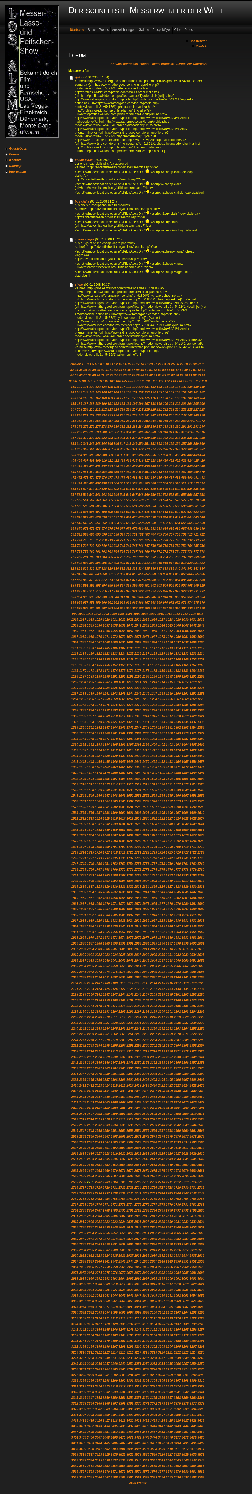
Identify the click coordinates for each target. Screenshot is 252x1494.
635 (134, 517)
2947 (153, 1261)
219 (147, 409)
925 (159, 591)
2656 (137, 1165)
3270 (153, 1369)
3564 (193, 1466)
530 (165, 489)
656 (128, 523)
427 (73, 466)
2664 (200, 1165)
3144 (98, 1329)
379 (183, 449)
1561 (82, 801)
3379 (74, 1409)
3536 (106, 1460)
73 (111, 375)
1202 (200, 676)
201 (171, 404)
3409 (177, 1415)
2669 (106, 1171)
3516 (82, 1454)
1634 (122, 824)
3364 (90, 1403)
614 (141, 512)
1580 (98, 807)
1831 (200, 887)
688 (190, 529)
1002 (97, 614)
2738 (114, 1193)
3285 (137, 1375)
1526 (74, 790)
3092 (90, 1312)
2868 (200, 1233)
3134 (153, 1324)
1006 (129, 614)
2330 (114, 1057)
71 (102, 375)
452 (91, 472)
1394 (106, 744)
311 (171, 432)
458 (128, 472)
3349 (106, 1398)
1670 (137, 835)
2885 (200, 1239)
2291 (74, 1045)
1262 (137, 699)
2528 (200, 1119)
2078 (137, 972)
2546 (74, 1131)
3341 (177, 1392)
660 (153, 523)
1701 (114, 847)
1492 (74, 779)
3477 (177, 1437)
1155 (98, 665)
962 (116, 602)
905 (171, 585)
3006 (82, 1284)
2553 (130, 1131)
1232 (169, 688)
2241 (82, 1029)
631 (110, 517)
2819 (82, 1222)
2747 (185, 1193)
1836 (106, 892)
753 (183, 546)
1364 (137, 733)
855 (134, 574)
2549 (98, 1131)
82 (151, 375)
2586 (122, 1142)
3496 (193, 1443)
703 (147, 534)
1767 (98, 869)
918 (116, 591)
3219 (153, 1352)
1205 (90, 682)
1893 (153, 909)
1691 (169, 841)
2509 (185, 1114)
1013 (184, 614)
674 (104, 529)
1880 (185, 904)
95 (70, 381)
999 (74, 614)
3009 (106, 1284)
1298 (153, 710)
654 (116, 523)
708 (177, 534)
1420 (177, 750)
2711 (169, 1182)
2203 (185, 1011)
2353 (161, 1062)
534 (190, 489)
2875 (122, 1239)
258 (116, 421)
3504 (122, 1449)
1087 (98, 642)
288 (165, 426)
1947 (177, 926)
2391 (193, 1074)
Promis (104, 30)
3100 (153, 1312)
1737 (130, 858)
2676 (161, 1171)
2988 (74, 1278)
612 (128, 512)
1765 (82, 869)
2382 (122, 1074)
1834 (90, 892)
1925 (137, 920)
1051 (82, 631)
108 (142, 381)
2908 (114, 1250)
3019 (185, 1284)
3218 (145, 1352)
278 (104, 426)
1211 (137, 682)
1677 (193, 835)
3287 (153, 1375)
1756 (145, 864)
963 (122, 602)
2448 (106, 1097)
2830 (169, 1222)
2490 (169, 1108)
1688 (145, 841)
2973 (90, 1273)
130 (141, 387)
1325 (98, 722)
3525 (153, 1454)
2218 (169, 1017)
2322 (185, 1051)
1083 (200, 637)
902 (153, 585)
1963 (169, 932)
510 (177, 483)
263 (147, 421)
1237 (74, 693)
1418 (161, 750)
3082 (145, 1307)
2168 (177, 1000)
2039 (98, 960)
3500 (90, 1449)
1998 (177, 943)
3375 (177, 1403)
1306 (82, 716)
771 (159, 551)
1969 (82, 938)
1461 (98, 767)
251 (73, 421)
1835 (98, 892)
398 (165, 455)
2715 (200, 1182)
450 (79, 472)
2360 (82, 1068)
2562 (200, 1131)
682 (153, 529)
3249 (122, 1364)
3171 (177, 1335)
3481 (74, 1443)
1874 (137, 904)
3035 (177, 1290)
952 (190, 597)
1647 (90, 830)
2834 (200, 1222)
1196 (153, 676)
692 (79, 534)
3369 (130, 1403)
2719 (98, 1187)
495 (85, 483)
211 (98, 409)
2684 (90, 1176)
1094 (153, 642)
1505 (177, 779)
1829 (185, 887)
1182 (177, 671)
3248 (114, 1364)
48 (137, 370)
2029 (153, 955)
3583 (74, 1477)
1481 (122, 773)
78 (133, 375)
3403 (130, 1415)
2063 (153, 966)
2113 (145, 983)
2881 (169, 1239)
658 (141, 523)
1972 (106, 938)
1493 (82, 779)
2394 (82, 1080)
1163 (161, 665)
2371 (169, 1068)
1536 (153, 790)
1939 (114, 926)
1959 (137, 932)
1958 (130, 932)
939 (110, 597)
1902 (90, 915)
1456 (193, 762)
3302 (137, 1380)
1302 (185, 710)
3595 (169, 1477)
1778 (185, 869)
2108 (106, 983)
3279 (90, 1375)
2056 (98, 966)
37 (89, 370)
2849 (185, 1227)
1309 (106, 716)
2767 (74, 1205)
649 (85, 523)
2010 (137, 949)
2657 (145, 1165)
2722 (122, 1187)
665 (183, 523)
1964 (177, 932)
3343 (193, 1392)
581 (73, 506)
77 (129, 375)
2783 (200, 1205)
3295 (82, 1380)
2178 (122, 1006)
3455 (137, 1432)
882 (165, 580)
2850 (193, 1227)
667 (196, 523)
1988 (98, 943)
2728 (169, 1187)
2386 (153, 1074)
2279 (114, 1040)
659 (147, 523)
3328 (74, 1392)
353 (159, 444)
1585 (137, 807)
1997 (169, 943)
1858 (145, 898)
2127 (122, 989)
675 (110, 529)
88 (177, 375)
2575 (169, 1136)
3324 (177, 1386)
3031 (145, 1290)
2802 (82, 1216)
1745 (193, 858)
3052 (177, 1296)
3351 (122, 1398)
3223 (185, 1352)
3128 (106, 1324)
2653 (114, 1165)
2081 (161, 972)
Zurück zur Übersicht (191, 64)
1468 (153, 767)
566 (116, 500)
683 (159, 529)
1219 (200, 682)
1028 (169, 620)
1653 (137, 830)
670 (79, 529)
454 (104, 472)
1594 (74, 813)
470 (202, 472)
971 (171, 602)
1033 (74, 625)
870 (91, 580)
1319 (185, 716)
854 (128, 574)
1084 (74, 642)
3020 (193, 1284)
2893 (130, 1244)
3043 (106, 1296)
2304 (177, 1045)
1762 (193, 864)
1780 (200, 869)
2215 (145, 1017)
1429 (114, 756)
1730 (74, 858)
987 (134, 608)
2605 (137, 1148)
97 (79, 381)
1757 (153, 864)
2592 (169, 1142)
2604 (130, 1148)
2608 (161, 1148)
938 (104, 597)
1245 (137, 693)
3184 (145, 1341)
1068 (82, 637)
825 (85, 569)
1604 (153, 813)
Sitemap (15, 166)
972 (177, 602)
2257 (74, 1034)
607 (98, 512)
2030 (161, 955)
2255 (193, 1029)
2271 (185, 1034)
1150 (193, 659)
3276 (200, 1369)
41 (107, 370)
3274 (185, 1369)
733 (196, 540)
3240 (185, 1358)
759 (85, 551)
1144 (145, 659)
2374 (193, 1068)
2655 (130, 1165)
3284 (130, 1375)
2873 (106, 1239)
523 (122, 489)
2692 (153, 1176)
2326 (82, 1057)
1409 (90, 750)
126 (116, 387)
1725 (169, 852)
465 (171, 472)
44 (120, 370)
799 (196, 557)
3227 (82, 1358)
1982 (185, 938)
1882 (200, 904)
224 (177, 409)
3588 (114, 1477)
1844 (169, 892)
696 (104, 534)
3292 (193, 1375)
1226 (122, 688)
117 (198, 381)
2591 (161, 1142)
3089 (200, 1307)
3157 (200, 1329)
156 (165, 392)
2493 (193, 1108)
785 (110, 557)
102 (105, 381)
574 (165, 500)
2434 (130, 1091)
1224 (106, 688)
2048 (169, 960)
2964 (153, 1267)
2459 (193, 1097)
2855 (98, 1233)
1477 (90, 773)
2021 (90, 955)
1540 (185, 790)
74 (116, 375)
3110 (98, 1318)
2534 (114, 1125)
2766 (200, 1199)
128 (128, 387)
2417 (130, 1085)
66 (80, 375)
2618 (106, 1153)
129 (134, 387)
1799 (82, 881)
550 (153, 495)
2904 (82, 1250)
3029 (130, 1290)
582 (79, 506)
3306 (169, 1380)
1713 (74, 852)
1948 (185, 926)
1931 (185, 920)
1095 (161, 642)
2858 (122, 1233)
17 (137, 364)
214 (116, 409)
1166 (185, 665)
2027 (137, 955)
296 (79, 432)
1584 (130, 807)
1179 (153, 671)
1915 (193, 915)
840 (177, 569)
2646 (193, 1159)
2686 (106, 1176)
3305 (161, 1380)
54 (164, 370)
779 (73, 557)
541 (98, 495)
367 (110, 449)
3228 (90, 1358)
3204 (169, 1347)
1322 (74, 722)
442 (165, 466)
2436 (145, 1091)
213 (110, 409)
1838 (122, 892)
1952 (82, 932)
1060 (153, 631)
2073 (98, 972)
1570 (153, 801)
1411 (106, 750)
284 (141, 426)
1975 (130, 938)
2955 (82, 1267)
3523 (137, 1454)
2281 (130, 1040)
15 (129, 364)
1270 (200, 699)
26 (177, 364)
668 (202, 523)
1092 (137, 642)
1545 (90, 796)
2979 (137, 1273)
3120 (177, 1318)
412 (116, 460)
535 (196, 489)
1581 (106, 807)
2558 (169, 1131)
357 (183, 444)
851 (110, 574)
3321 (153, 1386)
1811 (177, 881)
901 (147, 585)
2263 (122, 1034)
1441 (74, 762)
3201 (145, 1347)
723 (134, 540)
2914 (161, 1250)
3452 (114, 1432)
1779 (193, 869)
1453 (169, 762)
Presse (189, 30)
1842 (153, 892)
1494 (90, 779)
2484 (122, 1108)
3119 (169, 1318)
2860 (137, 1233)
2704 (114, 1182)
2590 (153, 1142)
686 (177, 529)
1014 (192, 614)
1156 (106, 665)
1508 (200, 779)
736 (79, 546)
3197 (114, 1347)
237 (122, 415)
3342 (185, 1392)
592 (141, 506)
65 (76, 375)
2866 (185, 1233)
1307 (90, 716)
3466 (90, 1437)
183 (196, 398)
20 (151, 364)
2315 (130, 1051)
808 (116, 563)
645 (196, 517)
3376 (185, 1403)
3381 (90, 1409)
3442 (169, 1426)
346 (116, 444)
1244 (130, 693)
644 (190, 517)
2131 (153, 989)
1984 (200, 938)
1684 (114, 841)
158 (177, 392)
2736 (98, 1193)
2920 (74, 1256)
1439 (193, 756)
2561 (193, 1131)
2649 (82, 1165)
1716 (98, 852)
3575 (145, 1471)
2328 (98, 1057)
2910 (130, 1250)
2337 (169, 1057)
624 (202, 512)
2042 (122, 960)
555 (183, 495)
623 (196, 512)
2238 (193, 1023)
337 (196, 438)
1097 (177, 642)
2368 (145, 1068)
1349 (153, 727)
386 (91, 455)
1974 (122, 938)
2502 (130, 1114)
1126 (137, 653)
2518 (122, 1119)
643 (183, 517)
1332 (153, 722)
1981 (177, 938)
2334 (145, 1057)
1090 (122, 642)
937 (98, 597)
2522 (153, 1119)
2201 (169, 1011)
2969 (193, 1267)
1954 (98, 932)
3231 (114, 1358)
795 (171, 557)
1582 (114, 807)
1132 (185, 653)
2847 (169, 1227)
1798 (74, 881)
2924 (106, 1256)
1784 (98, 875)
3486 (114, 1443)
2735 (90, 1193)
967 (147, 602)
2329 (106, 1057)
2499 (106, 1114)
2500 (114, 1114)
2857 (114, 1233)
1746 (200, 858)
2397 (106, 1080)
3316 (114, 1386)
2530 (82, 1125)
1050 (74, 631)
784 (104, 557)
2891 (114, 1244)
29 (190, 364)
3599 (200, 1477)
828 (104, 569)
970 (165, 602)
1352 (177, 727)
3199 (130, 1347)
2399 (122, 1080)
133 (159, 387)
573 (159, 500)
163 (73, 398)
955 (73, 602)
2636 (114, 1159)
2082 (169, 972)
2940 (98, 1261)
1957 (122, 932)
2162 (130, 1000)
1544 (82, 796)
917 (110, 591)
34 (76, 370)
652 (104, 523)
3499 (82, 1449)
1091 (130, 642)
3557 (137, 1466)
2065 (169, 966)
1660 (193, 830)
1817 (90, 887)
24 (168, 364)
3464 (74, 1437)
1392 (90, 744)
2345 (98, 1062)
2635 (106, 1159)
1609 (193, 813)
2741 (137, 1193)
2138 (74, 994)
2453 (145, 1097)
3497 (200, 1443)
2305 (185, 1045)
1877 (161, 904)
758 (79, 551)
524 (128, 489)
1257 (98, 699)
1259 (114, 699)
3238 (169, 1358)
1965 (185, 932)
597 (171, 506)
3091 (82, 1312)
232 (91, 415)
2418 (137, 1085)
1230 (153, 688)
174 (141, 398)
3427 (185, 1420)
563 (98, 500)
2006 (106, 949)
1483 (137, 773)
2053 (74, 966)
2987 (200, 1273)
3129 (114, 1324)
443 (171, 466)
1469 (161, 767)
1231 (161, 688)
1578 (82, 807)
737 (85, 546)
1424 (74, 756)
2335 (153, 1057)
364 (91, 449)
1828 (177, 887)
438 (141, 466)
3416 (98, 1420)
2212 (122, 1017)
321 (98, 438)
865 (196, 574)
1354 (193, 727)
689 (196, 529)
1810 (169, 881)
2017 (193, 949)
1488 (177, 773)
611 (122, 512)
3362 (74, 1403)
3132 (137, 1324)
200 (165, 404)
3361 (200, 1398)
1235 (193, 688)
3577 (161, 1471)
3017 (169, 1284)
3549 (74, 1466)
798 (190, 557)
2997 (145, 1278)
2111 (130, 983)
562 (91, 500)
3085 (169, 1307)
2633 (90, 1159)
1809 (161, 881)
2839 (106, 1227)
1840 (137, 892)
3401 (114, 1415)
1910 (153, 915)
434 (116, 466)
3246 (98, 1364)
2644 (177, 1159)
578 (190, 500)
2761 (161, 1199)
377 (171, 449)
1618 (130, 818)
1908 (137, 915)
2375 (200, 1068)
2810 (145, 1216)
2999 (161, 1278)
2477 (200, 1102)
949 (171, 597)
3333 (114, 1392)
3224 (193, 1352)
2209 (98, 1017)
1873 (130, 904)
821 (196, 563)
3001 (177, 1278)
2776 (145, 1205)
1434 (153, 756)
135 (171, 387)
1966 (193, 932)
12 (116, 364)
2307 (200, 1045)
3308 (185, 1380)
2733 (74, 1193)
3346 (82, 1398)
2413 (98, 1085)
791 (147, 557)
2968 (185, 1267)
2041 (114, 960)
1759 (169, 864)
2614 (74, 1153)
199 (159, 404)
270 (190, 421)
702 (141, 534)
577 (183, 500)
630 (104, 517)
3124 (74, 1324)
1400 (153, 744)
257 (110, 421)
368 (116, 449)
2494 (200, 1108)
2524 (169, 1119)
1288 (74, 710)
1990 (114, 943)
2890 (106, 1244)
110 (155, 381)
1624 (177, 818)
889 (73, 585)
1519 (153, 784)
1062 (169, 631)
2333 (137, 1057)
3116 (145, 1318)
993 (171, 608)
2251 (161, 1029)
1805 (130, 881)
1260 (122, 699)
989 (147, 608)
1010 (160, 614)
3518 (98, 1454)
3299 (114, 1380)
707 (171, 534)
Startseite (77, 30)
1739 (145, 858)
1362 (122, 733)
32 (203, 364)
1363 (130, 733)
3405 (145, 1415)
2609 (169, 1148)
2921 (82, 1256)
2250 (153, 1029)
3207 (193, 1347)
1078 (161, 637)
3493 (169, 1443)
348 (128, 444)
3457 (153, 1432)
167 (98, 398)
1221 (82, 688)
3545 (177, 1460)
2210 (106, 1017)
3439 (145, 1426)
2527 (193, 1119)
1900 (74, 915)
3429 (200, 1420)
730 (177, 540)
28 (186, 364)
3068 (169, 1301)
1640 (169, 824)
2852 (74, 1233)
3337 (145, 1392)
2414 (106, 1085)
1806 (137, 881)
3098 (137, 1312)
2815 (185, 1216)
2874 (114, 1239)
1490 (193, 773)
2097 (153, 977)
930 (190, 591)
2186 (185, 1006)
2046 (153, 960)
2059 (122, 966)
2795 (161, 1210)
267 (171, 421)
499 (110, 483)
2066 (177, 966)
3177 (90, 1341)
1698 (90, 847)
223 (171, 409)
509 (171, 483)
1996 (161, 943)
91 (190, 375)
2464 (98, 1102)
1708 (169, 847)
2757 (130, 1199)
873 (110, 580)
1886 (98, 909)
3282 (114, 1375)
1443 (90, 762)
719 (110, 540)
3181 (122, 1341)
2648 (74, 1165)
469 (196, 472)
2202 (177, 1011)
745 (134, 546)
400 (177, 455)
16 (133, 364)
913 (85, 591)
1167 (193, 665)
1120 (90, 653)
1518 (145, 784)
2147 (145, 994)
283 (134, 426)
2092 (114, 977)
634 (128, 517)
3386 (130, 1409)
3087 (185, 1307)
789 (134, 557)
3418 (114, 1420)
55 (168, 370)
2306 (193, 1045)
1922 (114, 920)
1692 (177, 841)
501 (122, 483)
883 (171, 580)
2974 (98, 1273)
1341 (90, 727)
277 (98, 426)
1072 (114, 637)
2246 (122, 1029)
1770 (122, 869)
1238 (82, 693)
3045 (122, 1296)
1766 (90, 869)
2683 (82, 1176)
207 (73, 409)
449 (73, 472)
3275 (193, 1369)
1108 (130, 648)
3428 (193, 1420)
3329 (82, 1392)
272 (202, 421)
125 (110, 387)
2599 (90, 1148)
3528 (177, 1454)
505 (147, 483)
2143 (114, 994)
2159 (106, 1000)
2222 (200, 1017)
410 (104, 460)
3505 (130, 1449)
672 (91, 529)
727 (159, 540)
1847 (193, 892)
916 (104, 591)
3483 (90, 1443)
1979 (161, 938)
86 (168, 375)
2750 (74, 1199)
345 (110, 444)
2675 (153, 1171)
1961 (153, 932)
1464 (122, 767)
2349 (130, 1062)
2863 (161, 1233)
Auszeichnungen (123, 30)
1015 (200, 614)
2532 (98, 1125)
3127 (98, 1324)
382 (202, 449)
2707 (137, 1182)
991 (159, 608)
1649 (106, 830)
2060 (130, 966)
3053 (185, 1296)
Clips (177, 30)
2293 (90, 1045)
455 (110, 472)
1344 (114, 727)
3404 (137, 1415)
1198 (169, 676)
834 (141, 569)
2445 (82, 1097)
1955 (106, 932)
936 (91, 597)
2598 (82, 1148)
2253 (177, 1029)
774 (177, 551)
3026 (106, 1290)
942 (128, 597)
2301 (153, 1045)
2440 (177, 1091)
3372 (153, 1403)
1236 (200, 688)
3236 (153, 1358)
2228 (114, 1023)
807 (110, 563)
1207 (106, 682)
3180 (114, 1341)
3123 (200, 1318)
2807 (122, 1216)
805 (98, 563)
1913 (177, 915)
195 (134, 404)
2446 (90, 1097)
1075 (137, 637)
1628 (74, 824)
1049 (200, 625)
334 (177, 438)
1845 (177, 892)
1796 (193, 875)
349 (134, 444)
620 (177, 512)
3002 (185, 1278)
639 (159, 517)
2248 (137, 1029)
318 (79, 438)
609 (110, 512)
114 (179, 381)
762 (104, 551)
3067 (161, 1301)
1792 (161, 875)
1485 (153, 773)
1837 (114, 892)
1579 (90, 807)
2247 (130, 1029)
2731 (193, 1187)
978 (79, 608)
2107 (98, 983)
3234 (137, 1358)
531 (171, 489)
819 (183, 563)
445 (183, 466)
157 (171, 392)
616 (153, 512)
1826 (161, 887)
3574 (137, 1471)
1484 (145, 773)
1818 (98, 887)
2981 (153, 1273)
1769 (114, 869)
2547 (82, 1131)
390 (116, 455)
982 (104, 608)
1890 (130, 909)
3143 (90, 1329)
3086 (177, 1307)
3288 (161, 1375)
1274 (98, 705)
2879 (153, 1239)
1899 (200, 909)
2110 (122, 983)
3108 (82, 1318)
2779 (169, 1205)
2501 (122, 1114)
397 (159, 455)
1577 (74, 807)
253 (85, 421)
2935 (193, 1256)
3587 (106, 1477)
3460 (177, 1432)
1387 (185, 739)
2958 (106, 1267)
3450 (98, 1432)
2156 (82, 1000)
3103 (177, 1312)
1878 (169, 904)
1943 (145, 926)
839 (171, 569)
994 (177, 608)
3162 (106, 1335)
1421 (185, 750)
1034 (82, 625)
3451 (106, 1432)
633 (122, 517)
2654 (122, 1165)
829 (110, 569)
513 (196, 483)
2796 (169, 1210)
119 (73, 387)
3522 (130, 1454)
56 (173, 370)
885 (183, 580)
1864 (193, 898)
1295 (130, 710)
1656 (161, 830)
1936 (90, 926)
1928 (161, 920)
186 (79, 404)
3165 (130, 1335)
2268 (161, 1034)
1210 (130, 682)
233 (98, 415)
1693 (185, 841)
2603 (122, 1148)
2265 (137, 1034)
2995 (130, 1278)
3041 (90, 1296)
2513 (82, 1119)
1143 (137, 659)
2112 (137, 983)
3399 (98, 1415)
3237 (161, 1358)
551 (159, 495)
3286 (145, 1375)
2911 (137, 1250)
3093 (98, 1312)
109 (148, 381)
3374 (169, 1403)
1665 (98, 835)
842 (190, 569)
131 (147, 387)
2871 (90, 1239)
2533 (106, 1125)
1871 (114, 904)
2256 (200, 1029)
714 (79, 540)
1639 (161, 824)
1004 (113, 614)
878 (141, 580)
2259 (90, 1034)
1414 (130, 750)
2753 (98, 1199)
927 (171, 591)
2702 (98, 1182)
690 (202, 529)
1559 (200, 796)
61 (194, 370)
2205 (200, 1011)
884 (177, 580)
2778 (161, 1205)
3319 (137, 1386)
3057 (82, 1301)
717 (98, 540)
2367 (137, 1068)
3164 (122, 1335)
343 (98, 444)
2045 (145, 960)
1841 (145, 892)
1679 (74, 841)
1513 (106, 784)
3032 (153, 1290)
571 (147, 500)
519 (98, 489)
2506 (161, 1114)
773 (171, 551)
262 (141, 421)
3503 (114, 1449)
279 (110, 426)
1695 (200, 841)
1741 (161, 858)
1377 (106, 739)
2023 (106, 955)
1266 (169, 699)
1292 (106, 710)
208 (79, 409)
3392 (177, 1409)
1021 (114, 620)
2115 (161, 983)
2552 (122, 1131)
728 (165, 540)
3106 (200, 1312)
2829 (161, 1222)
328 (141, 438)
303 (122, 432)
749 (159, 546)
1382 (145, 739)
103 (111, 381)
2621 (130, 1153)
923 (147, 591)
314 (190, 432)
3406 (153, 1415)
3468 (106, 1437)
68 (89, 375)
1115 (185, 648)
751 (171, 546)
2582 (90, 1142)
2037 (82, 960)
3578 (169, 1471)
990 (153, 608)
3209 (74, 1352)
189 (98, 404)
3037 (193, 1290)
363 (85, 449)
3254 (161, 1364)
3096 (122, 1312)
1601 (130, 813)
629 (98, 517)
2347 (114, 1062)
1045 (169, 625)
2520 (137, 1119)
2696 (185, 1176)
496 (91, 483)
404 (202, 455)
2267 (153, 1034)
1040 (130, 625)
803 (85, 563)
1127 (145, 653)
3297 (98, 1380)
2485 (130, 1108)
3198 (122, 1347)
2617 (98, 1153)
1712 (200, 847)
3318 (130, 1386)
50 (146, 370)
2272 (193, 1034)
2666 (82, 1171)
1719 (122, 852)
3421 (137, 1420)
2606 (145, 1148)
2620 (122, 1153)
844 (202, 569)
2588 (137, 1142)
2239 (200, 1023)
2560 (185, 1131)
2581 (82, 1142)
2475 (185, 1102)
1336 (185, 722)
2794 (153, 1210)
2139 (82, 994)
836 (153, 569)
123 (98, 387)
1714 (82, 852)
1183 (185, 671)
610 (116, 512)
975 (196, 602)
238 (128, 415)
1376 (98, 739)
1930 (177, 920)
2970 (200, 1267)
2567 (106, 1136)
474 (91, 478)
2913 (153, 1250)
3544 (169, 1460)
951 (183, 597)
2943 (122, 1261)
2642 (161, 1159)
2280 (122, 1040)
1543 (74, 796)
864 (190, 574)
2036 (74, 960)
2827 (145, 1222)
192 (116, 404)
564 (104, 500)
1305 (74, 716)
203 (183, 404)
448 (202, 466)
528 (153, 489)
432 (104, 466)
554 (177, 495)
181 (183, 398)
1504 (169, 779)
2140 (90, 994)
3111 (106, 1318)
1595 (82, 813)
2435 (137, 1091)
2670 (114, 1171)
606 (91, 512)
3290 (177, 1375)
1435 (161, 756)
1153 (82, 665)
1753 (122, 864)
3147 (122, 1329)
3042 (98, 1296)
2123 (90, 989)
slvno (79, 284)
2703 (106, 1182)
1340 (82, 727)
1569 (145, 801)
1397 (130, 744)
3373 (161, 1403)
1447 (122, 762)
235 (110, 415)
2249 (145, 1029)
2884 (193, 1239)
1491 (200, 773)
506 (153, 483)
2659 (161, 1165)
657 (134, 523)
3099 (145, 1312)
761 (98, 551)
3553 (106, 1466)
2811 (153, 1216)
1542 (200, 790)
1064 (185, 631)
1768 (106, 869)
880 (153, 580)
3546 (185, 1460)
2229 (122, 1023)
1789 (137, 875)
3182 (130, 1341)
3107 (74, 1318)
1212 (145, 682)
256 (104, 421)
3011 (122, 1284)
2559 (177, 1131)
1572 (169, 801)
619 (171, 512)
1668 (122, 835)
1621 (153, 818)
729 (171, 540)
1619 (137, 818)
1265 (161, 699)
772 (165, 551)
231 (85, 415)
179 (171, 398)
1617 (122, 818)
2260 (98, 1034)
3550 (82, 1466)
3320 (145, 1386)
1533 (130, 790)
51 (151, 370)
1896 (177, 909)
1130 (169, 653)
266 (165, 421)
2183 (161, 1006)
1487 (169, 773)
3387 (137, 1409)
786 (116, 557)
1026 (153, 620)
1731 (82, 858)
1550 (130, 796)
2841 (122, 1227)
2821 (98, 1222)
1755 (137, 864)
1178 (145, 671)
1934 (74, 926)
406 (79, 460)
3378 (200, 1403)
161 (196, 392)
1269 (193, 699)
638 (153, 517)
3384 (114, 1409)
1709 (177, 847)
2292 (82, 1045)
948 (165, 597)
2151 (177, 994)
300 (104, 432)
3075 (90, 1307)
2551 (114, 1131)
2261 (106, 1034)
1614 (98, 818)
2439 (169, 1091)
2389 (177, 1074)
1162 (153, 665)
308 (153, 432)
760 (91, 551)
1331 (145, 722)
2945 (137, 1261)
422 (177, 460)
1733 (98, 858)
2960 (122, 1267)
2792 (137, 1210)
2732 (200, 1187)
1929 (169, 920)
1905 (114, 915)
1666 (106, 835)
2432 (114, 1091)
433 (110, 466)
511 (183, 483)
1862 (177, 898)
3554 (114, 1466)
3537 (114, 1460)
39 (98, 370)
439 (147, 466)
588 (116, 506)
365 (98, 449)
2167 (169, 1000)
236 (116, 415)
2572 (145, 1136)
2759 (145, 1199)
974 (190, 602)
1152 (74, 665)
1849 (74, 898)
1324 (90, 722)
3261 (82, 1369)
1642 (185, 824)
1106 (114, 648)
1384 (161, 739)
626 (79, 517)
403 (196, 455)
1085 (82, 642)
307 (147, 432)
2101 (185, 977)
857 (147, 574)
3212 (98, 1352)
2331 (122, 1057)
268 (177, 421)
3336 (137, 1392)
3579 (177, 1471)
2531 (90, 1125)
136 (177, 387)
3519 (106, 1454)
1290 (90, 710)
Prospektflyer (162, 30)
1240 (98, 693)
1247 (153, 693)
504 (141, 483)
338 (202, 438)
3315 (106, 1386)
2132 (161, 989)
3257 (185, 1364)
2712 (177, 1182)
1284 (177, 705)
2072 (90, 972)
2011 (145, 949)
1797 (200, 875)
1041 (137, 625)
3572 (122, 1471)
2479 (82, 1108)
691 (73, 534)
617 (159, 512)
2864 (169, 1233)
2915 (169, 1250)
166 (91, 398)
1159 (130, 665)
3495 (185, 1443)
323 (110, 438)
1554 (161, 796)
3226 (74, 1358)
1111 (153, 648)
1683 (106, 841)
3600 (132, 1483)
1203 (74, 682)
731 (183, 540)
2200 (161, 1011)
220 (153, 409)
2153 (193, 994)
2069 (200, 966)
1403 (177, 744)
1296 (137, 710)
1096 (169, 642)
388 (104, 455)
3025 (98, 1290)
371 (134, 449)
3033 (161, 1290)
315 (196, 432)
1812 (185, 881)
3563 (185, 1466)
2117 (177, 983)
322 (104, 438)
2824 (122, 1222)
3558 (145, 1466)
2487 (145, 1108)
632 (116, 517)
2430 (98, 1091)
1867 (82, 904)
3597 (185, 1477)
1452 (161, 762)
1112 (161, 648)
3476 (169, 1437)
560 (79, 500)
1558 (193, 796)
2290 (200, 1040)
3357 (169, 1398)
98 (84, 381)
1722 (145, 852)
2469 (137, 1102)
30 (194, 364)
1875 (145, 904)
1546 (98, 796)
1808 (153, 881)
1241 (106, 693)
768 (141, 551)
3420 (130, 1420)
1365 (145, 733)
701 (134, 534)
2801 (74, 1216)
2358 (200, 1062)
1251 (185, 693)
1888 (114, 909)
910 (202, 585)
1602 (137, 813)
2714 (193, 1182)
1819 (106, 887)
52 (155, 370)
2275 (82, 1040)
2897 (161, 1244)
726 (153, 540)
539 (85, 495)
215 (122, 409)
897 (122, 585)
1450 (145, 762)
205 (196, 404)
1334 (169, 722)
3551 (90, 1466)
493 (73, 483)
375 (159, 449)
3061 (114, 1301)
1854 (114, 898)
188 (91, 404)
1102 (82, 648)
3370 (137, 1403)
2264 (130, 1034)
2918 (193, 1250)
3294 (74, 1380)
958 (91, 602)
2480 (90, 1108)
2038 (90, 960)
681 (147, 529)
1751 (106, 864)
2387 (161, 1074)
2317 (145, 1051)
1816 (82, 887)
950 (177, 597)
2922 (90, 1256)
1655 (153, 830)
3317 (122, 1386)
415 (134, 460)
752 (177, 546)
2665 (74, 1171)
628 (91, 517)
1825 (153, 887)
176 (153, 398)
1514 (114, 784)
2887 (82, 1244)
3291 (185, 1375)
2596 (200, 1142)
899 (134, 585)
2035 (200, 955)
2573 (153, 1136)
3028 (122, 1290)
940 (116, 597)
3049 (153, 1296)
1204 (82, 682)
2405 (169, 1080)
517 (85, 489)
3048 (145, 1296)
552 (165, 495)
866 (202, 574)
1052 (90, 631)
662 (165, 523)
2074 (106, 972)
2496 (82, 1114)
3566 (74, 1471)
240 (141, 415)
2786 (90, 1210)
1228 (137, 688)
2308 (74, 1051)
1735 (114, 858)
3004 (200, 1278)
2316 (137, 1051)
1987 (90, 943)
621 (183, 512)
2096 (145, 977)
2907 (106, 1250)
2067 (185, 966)
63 (203, 370)
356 (177, 444)
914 (91, 591)
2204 (193, 1011)
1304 (200, 710)
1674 (169, 835)
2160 (114, 1000)
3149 (137, 1329)
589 (122, 506)
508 (165, 483)
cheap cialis (84, 160)
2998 (153, 1278)
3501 (98, 1449)
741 (110, 546)
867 (73, 580)
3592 (145, 1477)
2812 (161, 1216)
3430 (74, 1426)
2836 (82, 1227)
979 (85, 608)
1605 (161, 813)
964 (128, 602)
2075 (114, 972)
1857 (137, 898)
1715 (90, 852)
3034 (169, 1290)
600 (190, 506)
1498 (122, 779)
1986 (82, 943)
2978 (130, 1273)
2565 (90, 1136)
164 (79, 398)
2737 (106, 1193)
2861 (145, 1233)
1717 (106, 852)
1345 (122, 727)
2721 (114, 1187)
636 (141, 517)
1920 (98, 920)
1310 (114, 716)
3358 (177, 1398)
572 (153, 500)
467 (183, 472)
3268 (137, 1369)
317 (73, 438)
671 (85, 529)
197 (147, 404)
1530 (106, 790)
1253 (200, 693)
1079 (169, 637)
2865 (177, 1233)
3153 (169, 1329)
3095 (114, 1312)
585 (98, 506)
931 (196, 591)
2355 (177, 1062)
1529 (98, 790)
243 (159, 415)
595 (159, 506)
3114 (130, 1318)
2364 (114, 1068)
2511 (200, 1114)
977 (73, 608)
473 (85, 478)
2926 (122, 1256)
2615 (82, 1153)
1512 (98, 784)
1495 (98, 779)
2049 (177, 960)
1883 (74, 909)
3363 (82, 1403)
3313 (90, 1386)
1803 (114, 881)
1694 (193, 841)
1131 (177, 653)
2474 (177, 1102)
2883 (185, 1239)
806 (104, 563)
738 (91, 546)
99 (88, 381)
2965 (161, 1267)
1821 (122, 887)
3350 (114, 1398)
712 (202, 534)
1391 (82, 744)
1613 (90, 818)
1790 (145, 875)
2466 (114, 1102)
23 (164, 364)
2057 (106, 966)
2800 (200, 1210)
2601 (106, 1148)
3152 (161, 1329)
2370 (161, 1068)
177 (159, 398)
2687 (114, 1176)
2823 (114, 1222)
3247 (106, 1364)
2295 (106, 1045)
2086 (200, 972)
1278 (130, 705)
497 (98, 483)
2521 (145, 1119)
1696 (74, 847)
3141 (74, 1329)
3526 (161, 1454)
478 (116, 478)
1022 (122, 620)
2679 (185, 1171)
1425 (82, 756)
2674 (145, 1171)
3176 (82, 1341)
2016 (185, 949)
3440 (153, 1426)
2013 (161, 949)
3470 (122, 1437)
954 (202, 597)
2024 (114, 955)
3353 (137, 1398)
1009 (152, 614)
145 (98, 392)
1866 (74, 904)
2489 (161, 1108)
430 (91, 466)
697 (110, 534)
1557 (185, 796)
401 (183, 455)
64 (72, 375)
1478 (98, 773)
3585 (90, 1477)
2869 (74, 1239)
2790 (122, 1210)
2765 (193, 1199)
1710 (185, 847)
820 (190, 563)
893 (98, 585)
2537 (137, 1125)
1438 (185, 756)
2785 (82, 1210)
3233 (130, 1358)
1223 (98, 688)
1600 (122, 813)
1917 (74, 920)
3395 (200, 1409)
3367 (114, 1403)
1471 (177, 767)
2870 (82, 1239)
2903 (74, 1250)
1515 (122, 784)
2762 (169, 1199)
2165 (153, 1000)
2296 (114, 1045)
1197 (161, 676)
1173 (106, 671)
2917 (185, 1250)
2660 (169, 1165)
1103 (90, 648)
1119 (82, 653)
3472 (137, 1437)
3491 (153, 1443)
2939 (90, 1261)
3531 (200, 1454)
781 (85, 557)
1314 (145, 716)
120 (79, 387)
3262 (90, 1369)
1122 (106, 653)
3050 (161, 1296)
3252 (145, 1364)
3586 (98, 1477)
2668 (98, 1171)
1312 (130, 716)
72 (107, 375)
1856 (130, 898)
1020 (106, 620)
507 (159, 483)
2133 (169, 989)
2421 (161, 1085)
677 (122, 529)
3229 (98, 1358)
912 (79, 591)
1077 (153, 637)
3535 (98, 1460)
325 (122, 438)
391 (122, 455)
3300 (122, 1380)
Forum (14, 154)
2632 (82, 1159)
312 (177, 432)
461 (147, 472)
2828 (153, 1222)
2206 (74, 1017)
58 (181, 370)
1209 (122, 682)
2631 (74, 1159)
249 (196, 415)
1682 (98, 841)
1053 (98, 631)
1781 (74, 875)
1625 (185, 818)
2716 (74, 1187)
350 (141, 444)
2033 (185, 955)
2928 (137, 1256)
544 (116, 495)
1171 (90, 671)
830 (116, 569)
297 (85, 432)
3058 (90, 1301)
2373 (185, 1068)
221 (159, 409)
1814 (200, 881)
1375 (90, 739)
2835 (74, 1227)
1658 (177, 830)
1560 (74, 801)
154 (153, 392)
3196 (106, 1347)
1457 (200, 762)
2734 (82, 1193)
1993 (137, 943)
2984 (177, 1273)
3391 (169, 1409)
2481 (98, 1108)
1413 (122, 750)
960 (104, 602)
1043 (153, 625)
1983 (193, 938)
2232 (145, 1023)
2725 (145, 1187)
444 (177, 466)
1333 (161, 722)
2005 (98, 949)
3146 (114, 1329)
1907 (130, 915)
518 (91, 489)
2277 (98, 1040)
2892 (122, 1244)
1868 (90, 904)
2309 (82, 1051)
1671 (145, 835)
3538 (122, 1460)
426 (202, 460)
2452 (137, 1097)
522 (116, 489)
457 (122, 472)
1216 (177, 682)
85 (164, 375)
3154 (177, 1329)
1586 (145, 807)
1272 (82, 705)
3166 (137, 1335)
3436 (122, 1426)
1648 (98, 830)
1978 (153, 938)
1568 (137, 801)
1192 (122, 676)
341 (85, 444)
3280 (98, 1375)
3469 (114, 1437)
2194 (114, 1011)
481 (134, 478)
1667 (114, 835)
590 (128, 506)
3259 (200, 1364)
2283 (145, 1040)
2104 (74, 983)
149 (122, 392)
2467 (122, 1102)
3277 (74, 1375)
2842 (130, 1227)
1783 (90, 875)
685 (171, 529)
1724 (161, 852)
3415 (90, 1420)
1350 (161, 727)
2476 (193, 1102)
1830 (193, 887)
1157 (114, 665)
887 (196, 580)
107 (136, 381)
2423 (177, 1085)
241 (147, 415)
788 (128, 557)
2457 (177, 1097)
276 (91, 426)
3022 (74, 1290)
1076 (145, 637)
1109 (137, 648)
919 (122, 591)
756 (202, 546)
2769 (90, 1205)
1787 (122, 875)
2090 (98, 977)
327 (134, 438)
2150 (169, 994)
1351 (169, 727)
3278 (82, 1375)
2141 (98, 994)
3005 (74, 1284)
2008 (122, 949)
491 (196, 478)
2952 (193, 1261)
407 (85, 460)
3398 (90, 1415)
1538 (169, 790)
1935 (82, 926)
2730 (185, 1187)
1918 (82, 920)
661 (159, 523)
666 (190, 523)
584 (91, 506)
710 (190, 534)
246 (177, 415)
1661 (200, 830)
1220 (74, 688)
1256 (90, 699)
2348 (122, 1062)
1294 (122, 710)
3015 (153, 1284)
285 (147, 426)
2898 (169, 1244)
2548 (90, 1131)
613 (134, 512)
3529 (185, 1454)
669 (73, 529)
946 (153, 597)
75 (120, 375)
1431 (130, 756)
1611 (74, 818)
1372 (200, 733)
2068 (193, 966)
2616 (90, 1153)
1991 (122, 943)
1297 (145, 710)
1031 (193, 620)
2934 (185, 1256)
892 (91, 585)
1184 (193, 671)
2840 (114, 1227)
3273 (177, 1369)
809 (122, 563)
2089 (90, 977)
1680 (82, 841)
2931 (161, 1256)
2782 (193, 1205)
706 (165, 534)
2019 (74, 955)
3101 (161, 1312)
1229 (145, 688)
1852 (98, 898)
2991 (98, 1278)
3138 (185, 1324)
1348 (145, 727)
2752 (90, 1199)
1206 (98, 682)
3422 (145, 1420)
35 (80, 370)
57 (177, 370)
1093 (145, 642)
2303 (169, 1045)
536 (202, 489)
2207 (82, 1017)
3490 (145, 1443)
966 (141, 602)
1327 (114, 722)
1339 (74, 727)
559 (73, 500)
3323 (169, 1386)
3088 (193, 1307)
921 (134, 591)
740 (104, 546)
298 (91, 432)
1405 (193, 744)
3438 (137, 1426)
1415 (137, 750)
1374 (82, 739)
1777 (177, 869)
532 (177, 489)
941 (122, 597)
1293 (114, 710)
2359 (74, 1068)
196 (141, 404)
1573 (177, 801)
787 (122, 557)
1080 (177, 637)
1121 (98, 653)
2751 (82, 1199)
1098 (185, 642)
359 (196, 444)
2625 (161, 1153)
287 (159, 426)
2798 (185, 1210)
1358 (90, 733)
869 (85, 580)
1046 (177, 625)
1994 (145, 943)
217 (134, 409)
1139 (106, 659)
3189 (185, 1341)
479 (122, 478)
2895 (145, 1244)
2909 (122, 1250)
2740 (130, 1193)
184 (202, 398)
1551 (137, 796)
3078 (114, 1307)
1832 (74, 892)
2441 (185, 1091)
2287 (177, 1040)
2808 (130, 1216)
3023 (82, 1290)
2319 (161, 1051)
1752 (114, 864)
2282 (137, 1040)
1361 (114, 733)
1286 (193, 705)
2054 (82, 966)
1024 (137, 620)
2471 (153, 1102)
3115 (137, 1318)
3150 (145, 1329)
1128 (153, 653)
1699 (98, 847)
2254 (185, 1029)
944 (141, 597)
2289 (193, 1040)
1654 (145, 830)
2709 (153, 1182)
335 (183, 438)
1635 (130, 824)
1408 (82, 750)
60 (190, 370)
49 (142, 370)
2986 (193, 1273)
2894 (137, 1244)
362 (79, 449)
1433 (145, 756)
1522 (177, 784)
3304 (153, 1380)
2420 (153, 1085)
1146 (161, 659)
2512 (74, 1119)
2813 (169, 1216)
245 (171, 415)
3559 (153, 1466)
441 (159, 466)
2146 (137, 994)
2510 (193, 1114)
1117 (200, 648)
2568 (114, 1136)
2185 (177, 1006)
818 (177, 563)
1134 (200, 653)
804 (91, 563)
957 (85, 602)
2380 (106, 1074)
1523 (185, 784)
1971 (98, 938)
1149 (185, 659)
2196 (130, 1011)
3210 (82, 1352)
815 (159, 563)
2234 (161, 1023)
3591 (137, 1477)
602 (202, 506)
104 (118, 381)
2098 (161, 977)
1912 (169, 915)
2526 (185, 1119)
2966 (169, 1267)
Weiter (141, 1483)
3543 (161, 1460)
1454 (177, 762)
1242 (114, 693)
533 (183, 489)
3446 (200, 1426)
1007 (136, 614)
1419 (169, 750)
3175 (74, 1341)
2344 (90, 1062)
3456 (145, 1432)
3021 (200, 1284)
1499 (130, 779)
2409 (200, 1080)
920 (128, 591)
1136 (82, 659)
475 (98, 478)
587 (110, 506)
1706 (153, 847)
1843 (161, 892)
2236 (177, 1023)
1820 (114, 887)
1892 (145, 909)
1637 (145, 824)
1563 (98, 801)
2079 (145, 972)
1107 (122, 648)
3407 (161, 1415)
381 (196, 449)
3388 (145, 1409)
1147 (169, 659)
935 (85, 597)
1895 (169, 909)
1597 (98, 813)
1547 (106, 796)
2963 (145, 1267)
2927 (130, 1256)
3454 (130, 1432)
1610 (200, 813)
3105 (193, 1312)
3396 (74, 1415)
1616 (114, 818)
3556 (130, 1466)
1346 (130, 727)
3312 (82, 1386)
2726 (153, 1187)
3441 (161, 1426)
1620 (145, 818)
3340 (169, 1392)
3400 (106, 1415)
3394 (193, 1409)
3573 (130, 1471)
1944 (153, 926)
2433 (122, 1091)
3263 (98, 1369)
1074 (130, 637)
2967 (177, 1267)
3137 (177, 1324)
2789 (114, 1210)
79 (137, 375)
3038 (200, 1290)
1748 (82, 864)
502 (128, 483)
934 (79, 597)
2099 (169, 977)
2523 (161, 1119)
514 (202, 483)
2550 (106, 1131)
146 (104, 392)
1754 (130, 864)
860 (165, 574)
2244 (106, 1029)
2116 (169, 983)
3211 (90, 1352)
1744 (185, 858)
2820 (90, 1222)
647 (73, 523)
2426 (200, 1085)
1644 (200, 824)
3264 (106, 1369)
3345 (74, 1398)
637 (147, 517)
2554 (137, 1131)
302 (116, 432)
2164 (145, 1000)
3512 (185, 1449)
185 (73, 404)
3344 (200, 1392)
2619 (114, 1153)
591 (134, 506)
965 (134, 602)
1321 (200, 716)
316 (202, 432)
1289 (82, 710)
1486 (161, 773)
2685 (98, 1176)
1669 (130, 835)
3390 (161, 1409)
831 (122, 569)
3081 (137, 1307)
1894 (161, 909)
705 (159, 534)
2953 (200, 1261)
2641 (153, 1159)
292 (190, 426)
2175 (98, 1006)
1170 (82, 671)
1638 (153, 824)
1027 (161, 620)
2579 (200, 1136)
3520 (114, 1454)
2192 (98, 1011)
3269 (145, 1369)
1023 (130, 620)
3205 (177, 1347)
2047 (161, 960)
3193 (82, 1347)
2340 (193, 1057)
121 (85, 387)
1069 (90, 637)
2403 (153, 1080)
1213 (153, 682)
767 (134, 551)
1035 (90, 625)
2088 (82, 977)
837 (159, 569)
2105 (82, 983)
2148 (153, 994)
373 (147, 449)
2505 (153, 1114)
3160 (90, 1335)
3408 (169, 1415)
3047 (137, 1296)
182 (190, 398)
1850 (82, 898)
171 (122, 398)
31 (199, 364)
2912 (145, 1250)
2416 (122, 1085)
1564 (106, 801)
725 (147, 540)
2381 (114, 1074)
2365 (122, 1068)
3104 (185, 1312)
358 (190, 444)
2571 (137, 1136)
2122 (82, 989)
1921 (106, 920)
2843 (137, 1227)
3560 (161, 1466)
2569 (122, 1136)
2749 (200, 1193)
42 (111, 370)
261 (134, 421)
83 (155, 375)
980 (91, 608)
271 (196, 421)
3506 (137, 1449)
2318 (153, 1051)
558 (202, 495)
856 (141, 574)
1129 (161, 653)
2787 (98, 1210)
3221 (169, 1352)
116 (191, 381)
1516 (130, 784)
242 (153, 415)
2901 (193, 1244)
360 (202, 444)
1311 (122, 716)
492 (202, 478)
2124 (98, 989)
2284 (153, 1040)
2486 (137, 1108)
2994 (122, 1278)
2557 (161, 1131)
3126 (90, 1324)
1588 (161, 807)
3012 (130, 1284)
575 (171, 500)
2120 (200, 983)
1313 (137, 716)
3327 (200, 1386)
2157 (90, 1000)
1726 (177, 852)
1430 (122, 756)
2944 (130, 1261)
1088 (106, 642)
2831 (177, 1222)
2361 (90, 1068)
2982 (161, 1273)
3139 (193, 1324)
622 (190, 512)
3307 (177, 1380)
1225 (114, 688)
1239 (90, 693)
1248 (161, 693)
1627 (200, 818)
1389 (200, 739)
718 (104, 540)
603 (73, 512)
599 (183, 506)
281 (122, 426)
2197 (137, 1011)
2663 (193, 1165)
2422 (169, 1085)
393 (134, 455)
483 (147, 478)
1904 (106, 915)
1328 (122, 722)
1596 (90, 813)
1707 (161, 847)
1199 (177, 676)
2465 (106, 1102)
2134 (177, 989)
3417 (106, 1420)
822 (202, 563)
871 (98, 580)
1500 (137, 779)
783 (98, 557)
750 (165, 546)
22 (159, 364)
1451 (153, 762)
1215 (169, 682)
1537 (161, 790)
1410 (98, 750)
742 (116, 546)
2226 (98, 1023)
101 (99, 381)
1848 (200, 892)
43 (116, 370)
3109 (90, 1318)
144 (91, 392)
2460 (200, 1097)
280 (116, 426)
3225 (200, 1352)
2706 (130, 1182)
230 (79, 415)
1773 (145, 869)
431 (98, 466)
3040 (82, 1296)
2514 (90, 1119)
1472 (185, 767)
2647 (200, 1159)
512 (190, 483)
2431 (106, 1091)
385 (85, 455)
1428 (106, 756)
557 (196, 495)
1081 (185, 637)
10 (107, 364)
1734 (106, 858)
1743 (177, 858)
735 (73, 546)
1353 (185, 727)
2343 (82, 1062)
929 (183, 591)
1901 (82, 915)
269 (183, 421)
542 (104, 495)
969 (159, 602)
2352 (153, 1062)
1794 (177, 875)
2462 (82, 1102)
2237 (185, 1023)
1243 (122, 693)
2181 (145, 1006)
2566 (98, 1136)
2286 (169, 1040)
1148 (177, 659)
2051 (193, 960)
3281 (106, 1375)
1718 (114, 852)
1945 (161, 926)
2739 (122, 1193)
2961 (130, 1267)
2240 (74, 1029)
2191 (90, 1011)
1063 (177, 631)
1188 (90, 676)
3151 (153, 1329)
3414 (82, 1420)
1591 (185, 807)
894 (104, 585)
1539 (177, 790)
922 (141, 591)
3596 (177, 1477)
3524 (145, 1454)
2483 (114, 1108)
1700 (106, 847)
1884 (82, 909)
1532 (122, 790)
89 (181, 375)
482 (141, 478)
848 (91, 574)
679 (134, 529)
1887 (106, 909)
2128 (130, 989)
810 (128, 563)
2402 (145, 1080)
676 (116, 529)
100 (93, 381)
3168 (153, 1335)
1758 (161, 864)
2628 (185, 1153)
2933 (177, 1256)
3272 (169, 1369)
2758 (137, 1199)
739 (98, 546)
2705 (122, 1182)
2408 (193, 1080)
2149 (161, 994)
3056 (74, 1301)
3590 (130, 1477)
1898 (193, 909)
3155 (185, 1329)
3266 (122, 1369)
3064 (137, 1301)
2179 (130, 1006)
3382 (98, 1409)
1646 (82, 830)
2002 (74, 949)
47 (133, 370)
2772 (114, 1205)
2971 (74, 1273)
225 (183, 409)
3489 (137, 1443)
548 (141, 495)
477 (110, 478)
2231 (137, 1023)
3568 (90, 1471)
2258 (82, 1034)
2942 (114, 1261)
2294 (98, 1045)
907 (183, 585)
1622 (161, 818)
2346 (106, 1062)
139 (196, 387)
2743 (153, 1193)
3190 (193, 1341)
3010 (114, 1284)
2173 (82, 1006)
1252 (193, 693)
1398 (137, 744)
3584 (82, 1477)
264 (153, 421)
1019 (98, 620)
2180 (137, 1006)
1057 (130, 631)
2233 (153, 1023)
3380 (82, 1409)
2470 (145, 1102)
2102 (193, 977)
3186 (161, 1341)
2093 (122, 977)
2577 (185, 1136)
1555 (169, 796)
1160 (137, 665)
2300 (145, 1045)
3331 (98, 1392)
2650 (90, 1165)
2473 (169, 1102)
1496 (106, 779)
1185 (200, 671)
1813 (193, 881)
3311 (74, 1386)
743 (122, 546)
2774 (130, 1205)
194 (128, 404)
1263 (145, 699)
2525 (177, 1119)
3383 (106, 1409)
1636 (137, 824)
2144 (122, 994)
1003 (105, 614)
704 (153, 534)
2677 (169, 1171)
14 (124, 364)
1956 (114, 932)
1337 (193, 722)
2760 (153, 1199)
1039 (122, 625)
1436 (169, 756)
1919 (90, 920)
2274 (74, 1040)
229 (73, 415)
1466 (137, 767)
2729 (177, 1187)
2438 (161, 1091)
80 (142, 375)
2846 (161, 1227)
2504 (145, 1114)
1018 (90, 620)
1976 (137, 938)
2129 (137, 989)
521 (110, 489)
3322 (161, 1386)
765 (122, 551)
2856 (106, 1233)
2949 (169, 1261)
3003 (193, 1278)
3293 (200, 1375)
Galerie (144, 30)
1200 (185, 676)
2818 (74, 1222)
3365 (98, 1403)
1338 (200, 722)
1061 (161, 631)
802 (79, 563)
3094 (106, 1312)
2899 (177, 1244)
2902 (200, 1244)
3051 (169, 1296)
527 (147, 489)
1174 (114, 671)
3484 (98, 1443)
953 (196, 597)
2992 (106, 1278)
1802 (106, 881)
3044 (114, 1296)
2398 (114, 1080)
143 (85, 392)
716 (91, 540)
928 (177, 591)
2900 (185, 1244)
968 (153, 602)
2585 (114, 1142)
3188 (177, 1341)
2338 (177, 1057)
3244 (82, 1364)
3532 (74, 1460)
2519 (130, 1119)
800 (202, 557)
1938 (106, 926)
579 (196, 500)
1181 (169, 671)
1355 (200, 727)
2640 (145, 1159)
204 (190, 404)
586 (104, 506)
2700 (82, 1182)
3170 (169, 1335)
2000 (193, 943)
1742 (169, 858)
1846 (185, 892)
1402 (169, 744)
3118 (161, 1318)
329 (147, 438)
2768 (82, 1205)
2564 (82, 1136)
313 (183, 432)
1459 (82, 767)
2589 (145, 1142)
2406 (177, 1080)
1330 (137, 722)
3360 (193, 1398)
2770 (98, 1205)
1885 (90, 909)
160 (190, 392)
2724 (137, 1187)
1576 (200, 801)
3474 (153, 1437)
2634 (98, 1159)
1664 (90, 835)
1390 (74, 744)
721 (122, 540)
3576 (153, 1471)
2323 (193, 1051)
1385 (169, 739)
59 (186, 370)
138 (190, 387)
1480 (114, 773)
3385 (122, 1409)
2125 (106, 989)
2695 (177, 1176)
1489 (185, 773)
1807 (145, 881)
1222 (90, 688)
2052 (200, 960)
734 (202, 540)
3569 (98, 1471)
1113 (169, 648)
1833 (82, 892)
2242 (90, 1029)
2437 (153, 1091)
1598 (106, 813)
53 (159, 370)
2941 (106, 1261)
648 (79, 523)
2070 (74, 972)
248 (190, 415)
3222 (177, 1352)
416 (141, 460)
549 (147, 495)
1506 (185, 779)
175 (147, 398)
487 (171, 478)
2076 (122, 972)
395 (147, 455)
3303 (145, 1380)
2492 (185, 1108)
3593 (153, 1477)
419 (159, 460)
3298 (106, 1380)
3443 (177, 1426)
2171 (200, 1000)
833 (134, 569)
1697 (82, 847)
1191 (114, 676)
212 (104, 409)
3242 (200, 1358)
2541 (169, 1125)
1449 (137, 762)
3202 (153, 1347)
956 (79, 602)
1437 (177, 756)
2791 (130, 1210)
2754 (106, 1199)
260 (128, 421)
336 (190, 438)
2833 (193, 1222)
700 (128, 534)
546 (128, 495)
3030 (137, 1290)
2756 (122, 1199)
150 (128, 392)
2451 (130, 1097)
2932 (169, 1256)
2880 (161, 1239)
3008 (98, 1284)
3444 (185, 1426)
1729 (200, 852)
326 (128, 438)
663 (171, 523)
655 (122, 523)
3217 (137, 1352)
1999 (185, 943)
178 (165, 398)
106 (130, 381)
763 (110, 551)
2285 (161, 1040)
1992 (130, 943)
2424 (185, 1085)
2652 (106, 1165)
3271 (161, 1369)
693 (85, 534)
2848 (177, 1227)
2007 (114, 949)
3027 (114, 1290)
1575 (193, 801)
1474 (200, 767)
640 (165, 517)
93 (199, 375)
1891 (137, 909)
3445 (193, 1426)
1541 (193, 790)
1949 (193, 926)
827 (98, 569)
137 (183, 387)
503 (134, 483)
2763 (177, 1199)
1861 (169, 898)
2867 (193, 1233)
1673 (161, 835)
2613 (200, 1148)
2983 (169, 1273)
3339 (161, 1392)
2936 (200, 1256)
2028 (145, 955)
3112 (114, 1318)
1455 (185, 762)
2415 (114, 1085)
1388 (193, 739)
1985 (74, 943)
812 (141, 563)
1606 (169, 813)
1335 (177, 722)
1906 (122, 915)
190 (104, 404)
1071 (106, 637)
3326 (193, 1386)
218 (141, 409)
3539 (130, 1460)
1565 (114, 801)
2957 (98, 1267)
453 (98, 472)
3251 (137, 1364)
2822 (106, 1222)
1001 (89, 614)
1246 (145, 693)
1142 (130, 659)
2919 (200, 1250)
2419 (145, 1085)
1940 (122, 926)
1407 (74, 750)
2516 (106, 1119)
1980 (169, 938)
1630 (90, 824)
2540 (161, 1125)
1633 (114, 824)
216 (128, 409)
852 (116, 574)
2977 (122, 1273)
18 (142, 364)
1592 (193, 807)
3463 (200, 1432)
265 (159, 421)
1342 (98, 727)
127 (122, 387)
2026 (130, 955)
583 (85, 506)
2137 (200, 989)
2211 (114, 1017)
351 (147, 444)
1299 (161, 710)
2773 (122, 1205)
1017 (82, 620)
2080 (153, 972)
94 (203, 375)
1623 (169, 818)
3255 (169, 1364)
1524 (193, 784)
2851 (200, 1227)
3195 (98, 1347)
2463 (90, 1102)
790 (141, 557)
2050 (185, 960)
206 (202, 404)
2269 (169, 1034)
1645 (74, 830)
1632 (106, 824)
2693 (161, 1176)
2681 (200, 1171)
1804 (122, 881)
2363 (106, 1068)
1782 (82, 875)
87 (173, 375)
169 (110, 398)
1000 (81, 614)
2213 (130, 1017)
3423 (153, 1420)
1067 (74, 637)
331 (159, 438)
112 (167, 381)
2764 (185, 1199)
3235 (145, 1358)
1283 (169, 705)
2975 (106, 1273)
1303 (193, 710)
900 (141, 585)
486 (165, 478)
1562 (90, 801)
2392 (200, 1074)
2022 (98, 955)
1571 (161, 801)
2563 (74, 1136)
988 (141, 608)
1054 (106, 631)
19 (146, 364)
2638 (130, 1159)
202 (177, 404)
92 (194, 375)
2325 (74, 1057)
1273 (90, 705)
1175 (122, 671)
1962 (161, 932)
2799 (193, 1210)
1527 (82, 790)
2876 (130, 1239)
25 (173, 364)
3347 (90, 1398)
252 (79, 421)
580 (202, 500)
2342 (74, 1062)
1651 (122, 830)
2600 (98, 1148)
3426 (177, 1420)
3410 (185, 1415)
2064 (161, 966)
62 (199, 370)
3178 (98, 1341)
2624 (153, 1153)
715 (85, 540)
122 (91, 387)
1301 (177, 710)
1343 (106, 727)
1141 (122, 659)
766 (128, 551)
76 (124, 375)
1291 (98, 710)
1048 (193, 625)
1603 (145, 813)
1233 (177, 688)
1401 (161, 744)
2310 (90, 1051)
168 (104, 398)
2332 (130, 1057)
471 (73, 478)
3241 (193, 1358)
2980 (145, 1273)
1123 (114, 653)
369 (122, 449)
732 (190, 540)
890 (79, 585)
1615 (106, 818)
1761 (185, 864)
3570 (106, 1471)
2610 (177, 1148)
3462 (193, 1432)
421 (171, 460)
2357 (193, 1062)
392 (128, 455)
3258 (193, 1364)
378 (177, 449)
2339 (185, 1057)
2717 (82, 1187)
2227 (106, 1023)
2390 (185, 1074)
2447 (98, 1097)
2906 (98, 1250)
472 (79, 478)
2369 (153, 1068)
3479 (193, 1437)
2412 (90, 1085)
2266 (145, 1034)
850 (104, 574)
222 (165, 409)
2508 (177, 1114)
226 (190, 409)
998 (202, 608)
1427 (98, 756)
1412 (114, 750)
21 (155, 364)
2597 (74, 1148)
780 (79, 557)
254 (91, 421)
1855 (122, 898)
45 (124, 370)
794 (165, 557)
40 (102, 370)
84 (159, 375)
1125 (130, 653)
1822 (130, 887)
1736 (122, 858)
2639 (137, 1159)
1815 (74, 887)
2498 (98, 1114)
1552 (145, 796)
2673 (137, 1171)
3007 (90, 1284)
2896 (153, 1244)
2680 (193, 1171)
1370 (185, 733)
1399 (145, 744)
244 (165, 415)
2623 (145, 1153)
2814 (177, 1216)
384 (79, 455)
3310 (200, 1380)
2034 (193, 955)
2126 (114, 989)
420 (165, 460)
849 (98, 574)
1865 (200, 898)
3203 (161, 1347)
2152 (185, 994)
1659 (185, 830)
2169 (185, 1000)
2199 (153, 1011)
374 (153, 449)
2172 (74, 1006)
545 (122, 495)
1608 (185, 813)
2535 (122, 1125)
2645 (185, 1159)
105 (124, 381)
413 (122, 460)
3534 (90, 1460)
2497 (90, 1114)
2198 (145, 1011)
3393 (185, 1409)
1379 (122, 739)
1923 (122, 920)
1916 (200, 915)
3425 (169, 1420)
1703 (130, 847)
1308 (98, 716)
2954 (74, 1267)
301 (110, 432)
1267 (177, 699)
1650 (114, 830)
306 (141, 432)
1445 (106, 762)
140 (202, 387)
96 (75, 381)
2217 (161, 1017)
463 (159, 472)
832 (128, 569)
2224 (82, 1023)
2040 (106, 960)
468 (190, 472)
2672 (130, 1171)
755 (196, 546)
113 (173, 381)
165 (85, 398)
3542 (153, 1460)
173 (134, 398)
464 (165, 472)
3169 (161, 1335)
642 (177, 517)
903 (159, 585)
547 (134, 495)
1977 (145, 938)
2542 (177, 1125)
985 (122, 608)
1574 (185, 801)
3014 (145, 1284)
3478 (185, 1437)
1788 (130, 875)
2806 (114, 1216)
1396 (122, 744)
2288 (185, 1040)
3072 (200, 1301)
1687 (137, 841)
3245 (90, 1364)
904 (165, 585)
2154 (200, 994)
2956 (90, 1267)
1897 (185, 909)
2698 (200, 1176)
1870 (106, 904)
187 (85, 404)
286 (153, 426)
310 (165, 432)
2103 (200, 977)
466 (177, 472)
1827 (169, 887)
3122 (193, 1318)
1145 (153, 659)
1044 (161, 625)
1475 (74, 773)
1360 (106, 733)
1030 (185, 620)
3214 (114, 1352)
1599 (114, 813)
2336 (161, 1057)
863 (183, 574)
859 (159, 574)
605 (85, 512)
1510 (82, 784)
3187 (169, 1341)
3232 (122, 1358)
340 (79, 444)
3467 (98, 1437)
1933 (200, 920)
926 (165, 591)
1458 (74, 767)
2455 (161, 1097)
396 (153, 455)
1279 (137, 705)
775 (183, 551)
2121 (74, 989)
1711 (193, 847)
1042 (145, 625)
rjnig (78, 77)
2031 (169, 955)
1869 (98, 904)
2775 (137, 1205)
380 (190, 449)
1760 (177, 864)
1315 (153, 716)
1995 (153, 943)
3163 (114, 1335)
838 (165, 569)
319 (85, 438)
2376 (74, 1074)
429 (85, 466)
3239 (177, 1358)
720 (116, 540)
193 (122, 404)
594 (153, 506)
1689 (153, 841)
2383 (130, 1074)
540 (91, 495)
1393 (98, 744)
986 (128, 608)
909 (196, 585)
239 (134, 415)
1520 (161, 784)
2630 (200, 1153)
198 (153, 404)
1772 (137, 869)
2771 (106, 1205)
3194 (90, 1347)
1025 (145, 620)
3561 (169, 1466)
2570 (130, 1136)
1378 (114, 739)
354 (165, 444)
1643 (193, 824)
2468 (130, 1102)
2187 (193, 1006)
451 (85, 472)
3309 (193, 1380)
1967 (200, 932)
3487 (122, 1443)
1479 (106, 773)
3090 (74, 1312)
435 (122, 466)
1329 (130, 722)
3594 (161, 1477)
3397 (82, 1415)
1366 (153, 733)
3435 (114, 1426)
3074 (82, 1307)
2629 (193, 1153)
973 (183, 602)
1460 (90, 767)
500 (116, 483)
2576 (177, 1136)
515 (73, 489)
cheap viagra (84, 239)
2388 (169, 1074)
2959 (114, 1267)
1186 (74, 676)
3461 (185, 1432)
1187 (82, 676)
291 (183, 426)
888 (202, 580)
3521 (122, 1454)
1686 (130, 841)
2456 (169, 1097)
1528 (90, 790)
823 (73, 569)
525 (134, 489)
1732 (90, 858)
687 (183, 529)
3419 (122, 1420)
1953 (90, 932)
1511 (90, 784)
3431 (82, 1426)
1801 (98, 881)
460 (141, 472)
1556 (177, 796)
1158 (122, 665)
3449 (90, 1432)
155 (159, 392)
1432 (137, 756)
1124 (122, 653)
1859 (153, 898)
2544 (193, 1125)
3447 (74, 1432)
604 (79, 512)
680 (141, 529)
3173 (193, 1335)
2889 (98, 1244)
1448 (130, 762)
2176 (106, 1006)
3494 (177, 1443)
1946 (169, 926)
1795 (185, 875)
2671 (122, 1171)
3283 (122, 1375)
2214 (137, 1017)
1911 (161, 915)
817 (171, 563)
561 (85, 500)
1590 (177, 807)
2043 (130, 960)
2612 (193, 1148)
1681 (90, 841)
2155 (74, 1000)
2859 (130, 1233)
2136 (193, 989)
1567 (130, 801)
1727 (185, 852)
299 (98, 432)
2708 (145, 1182)
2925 (114, 1256)
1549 (122, 796)
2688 (122, 1176)
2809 (137, 1216)
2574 (161, 1136)
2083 (177, 972)
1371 (193, 733)
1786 (114, 875)
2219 (177, 1017)
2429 (90, 1091)
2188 (200, 1006)
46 (129, 370)
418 (153, 460)
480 (128, 478)
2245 (114, 1029)
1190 (106, 676)
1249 (169, 693)
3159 (82, 1335)
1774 (153, 869)
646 (202, 517)
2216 (153, 1017)
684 (165, 529)
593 (147, 506)
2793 (145, 1210)
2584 (106, 1142)
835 (147, 569)
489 (183, 478)
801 (73, 563)
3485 (106, 1443)
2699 (74, 1182)
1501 (145, 779)
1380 (130, 739)
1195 (145, 676)
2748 (193, 1193)
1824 (145, 887)
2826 (137, 1222)
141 (73, 392)
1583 (122, 807)
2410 (74, 1085)
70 (98, 375)
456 (116, 472)
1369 (177, 733)
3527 (169, 1454)
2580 (74, 1142)
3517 (90, 1454)
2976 (114, 1273)
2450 (122, 1097)
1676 (185, 835)
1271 (74, 705)
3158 (74, 1335)
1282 (161, 705)
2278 (106, 1040)
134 (165, 387)
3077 (106, 1307)
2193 (106, 1011)
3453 (122, 1432)
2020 (82, 955)
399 (171, 455)
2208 (90, 1017)
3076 (98, 1307)
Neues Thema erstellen (157, 64)
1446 (114, 762)
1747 (74, 864)
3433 (98, 1426)
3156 (193, 1329)
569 (134, 500)
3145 (106, 1329)
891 (85, 585)
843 (196, 569)
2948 (161, 1261)
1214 (161, 682)
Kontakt (15, 160)
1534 (137, 790)
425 (196, 460)
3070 (185, 1301)
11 (111, 364)
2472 (161, 1102)
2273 (200, 1034)
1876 (153, 904)
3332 (106, 1392)
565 (110, 500)
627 (85, 517)
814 (153, 563)
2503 (137, 1114)
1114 (177, 648)
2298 (130, 1045)
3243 (74, 1364)
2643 (169, 1159)
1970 (90, 938)
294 (202, 426)
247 (183, 415)
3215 (122, 1352)
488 (177, 478)
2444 (74, 1097)
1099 (193, 642)
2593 (177, 1142)
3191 (200, 1341)
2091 (106, 977)
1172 (98, 671)
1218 (193, 682)
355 (171, 444)
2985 (185, 1273)
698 (116, 534)
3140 (200, 1324)
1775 (161, 869)
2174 (90, 1006)
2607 (153, 1148)
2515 (98, 1119)
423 (183, 460)
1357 (82, 733)
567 (122, 500)
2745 (169, 1193)
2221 (193, 1017)
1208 (114, 682)
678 (128, 529)
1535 (145, 790)
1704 (137, 847)
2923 (98, 1256)
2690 (137, 1176)
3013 (137, 1284)
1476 (82, 773)
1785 (106, 875)
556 (190, 495)
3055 (200, 1296)
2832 (185, 1222)
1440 (200, 756)
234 (104, 415)
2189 (74, 1011)
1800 (90, 881)
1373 (74, 739)
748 (153, 546)
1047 (185, 625)
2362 (98, 1068)
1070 (98, 637)
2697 (193, 1176)
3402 (122, 1415)
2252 (169, 1029)
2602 (114, 1148)
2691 (145, 1176)
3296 (90, 1380)
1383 (153, 739)
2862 (153, 1233)
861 (171, 574)
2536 (130, 1125)
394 (141, 455)
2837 (90, 1227)
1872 (122, 904)
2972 (82, 1273)
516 (79, 489)
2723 (130, 1187)
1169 (74, 671)
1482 (130, 773)
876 (128, 580)
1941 (130, 926)
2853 (82, 1233)
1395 (114, 744)
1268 (185, 699)
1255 (82, 699)
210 (91, 409)
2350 (137, 1062)
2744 (161, 1193)
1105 (106, 648)
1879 (177, 904)
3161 (98, 1335)
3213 (106, 1352)
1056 (122, 631)
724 (141, 540)
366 (104, 449)
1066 (200, 631)
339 (73, 444)
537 (73, 495)
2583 (98, 1142)
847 (85, 574)
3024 (90, 1290)
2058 (114, 966)
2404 (161, 1080)
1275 (106, 705)
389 (110, 455)
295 (73, 432)
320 (91, 438)
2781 (185, 1205)
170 (116, 398)
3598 (193, 1477)
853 (122, 574)
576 (177, 500)
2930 (153, 1256)
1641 (177, 824)
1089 (114, 642)
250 (202, 415)
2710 (161, 1182)
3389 (153, 1409)
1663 (82, 835)
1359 (98, 733)
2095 (137, 977)
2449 (114, 1097)
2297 (122, 1045)
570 (141, 500)
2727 (161, 1187)
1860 (161, 898)
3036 (185, 1290)
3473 (145, 1437)
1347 (137, 727)
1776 (169, 869)
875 (122, 580)
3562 (177, 1466)
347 (122, 444)
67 (85, 375)
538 (79, 495)
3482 (82, 1443)
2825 (130, 1222)
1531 (114, 790)
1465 (130, 767)
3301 (130, 1380)
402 (190, 455)
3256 (177, 1364)
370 (128, 449)
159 (183, 392)
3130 (122, 1324)
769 (147, 551)
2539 (153, 1125)
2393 (74, 1080)
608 (104, 512)
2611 (185, 1148)
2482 (106, 1108)
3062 (122, 1301)
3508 (153, 1449)
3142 (82, 1329)
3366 (106, 1403)
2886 (74, 1244)
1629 (82, 824)
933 (73, 597)
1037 (106, 625)
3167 (145, 1335)
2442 (193, 1091)
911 (73, 591)
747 (147, 546)
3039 (74, 1296)
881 (159, 580)
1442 (82, 762)
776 (190, 551)
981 (98, 608)
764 (116, 551)
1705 (145, 847)
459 (134, 472)
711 (196, 534)
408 (91, 460)
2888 (90, 1244)
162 (202, 392)
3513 (193, 1449)
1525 (200, 784)
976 (202, 602)
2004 (90, 949)
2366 (130, 1068)
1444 (98, 762)
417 (147, 460)
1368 (169, 733)
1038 (114, 625)
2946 (145, 1261)
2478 (74, 1108)
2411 (82, 1085)
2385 (145, 1074)
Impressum (17, 172)
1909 (145, 915)
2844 (145, 1227)
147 (110, 392)
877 (134, 580)
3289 (169, 1375)
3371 (145, 1403)
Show (92, 30)
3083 (153, 1307)
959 (98, 602)
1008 (144, 614)
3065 (145, 1301)
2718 (90, 1187)
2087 (74, 977)
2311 (98, 1051)
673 (98, 529)
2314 (122, 1051)
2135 (185, 989)
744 (128, 546)
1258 (106, 699)
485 (159, 478)
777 (196, 551)
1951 (74, 932)
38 (94, 370)
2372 (177, 1068)
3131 (130, 1324)
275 (85, 426)
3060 (106, 1301)
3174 (200, 1335)
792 (153, 557)
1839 (130, 892)
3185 (153, 1341)
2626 (169, 1153)
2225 (90, 1023)
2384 (137, 1074)
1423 (200, 750)
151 (134, 392)
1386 (177, 739)
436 (128, 466)
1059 (145, 631)
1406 (200, 744)
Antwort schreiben (124, 64)
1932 (193, 920)
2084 (185, 972)
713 (73, 540)
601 (196, 506)
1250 (177, 693)
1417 (153, 750)
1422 (193, 750)
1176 (130, 671)
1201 (193, 676)
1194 (137, 676)
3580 (185, 1471)
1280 (145, 705)
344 (104, 444)
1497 (114, 779)
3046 (130, 1296)
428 (79, 466)
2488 (153, 1108)
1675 (177, 835)
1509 (74, 784)
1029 (177, 620)
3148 (130, 1329)
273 (73, 426)
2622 (137, 1153)
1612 (82, 818)
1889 (122, 909)
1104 (98, 648)
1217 (185, 682)
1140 (114, 659)
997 (196, 608)
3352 (130, 1398)
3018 (177, 1284)
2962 (137, 1267)
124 (104, 387)
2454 (153, 1097)
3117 (153, 1318)
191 (110, 404)
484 (153, 478)
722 (128, 540)
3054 (193, 1296)
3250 (130, 1364)
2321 (177, 1051)
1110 (145, 648)
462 (153, 472)
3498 (74, 1449)
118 (204, 381)
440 (153, 466)
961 (110, 602)
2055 (90, 966)
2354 (169, 1062)
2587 (130, 1142)
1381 (137, 739)
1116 (193, 648)
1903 (98, 915)
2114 (153, 983)
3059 (98, 1301)
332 (165, 438)
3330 (90, 1392)
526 (141, 489)
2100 (177, 977)
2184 (169, 1006)
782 (91, 557)
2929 (145, 1256)
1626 (193, 818)
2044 (137, 960)
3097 (130, 1312)
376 (165, 449)
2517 (114, 1119)
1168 (200, 665)
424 (190, 460)
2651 (98, 1165)
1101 (74, 648)
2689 (130, 1176)
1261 (130, 699)
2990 (90, 1278)
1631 (98, 824)
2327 (90, 1057)
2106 (90, 983)
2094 (130, 977)
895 (110, 585)
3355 (153, 1398)
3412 (200, 1415)
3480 (200, 1437)
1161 (145, 665)
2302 (161, 1045)
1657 (169, 830)
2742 (145, 1193)
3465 (82, 1437)
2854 (90, 1233)
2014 (169, 949)
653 (110, 523)
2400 (130, 1080)
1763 (200, 864)
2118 (185, 983)
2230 (130, 1023)
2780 (177, 1205)
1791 (153, 875)
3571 (114, 1471)
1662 (74, 835)
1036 (98, 625)
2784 (74, 1210)
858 (153, 574)
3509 (161, 1449)
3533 (82, 1460)
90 (186, 375)
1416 (145, 750)
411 (110, 460)
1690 (161, 841)
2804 (98, 1216)
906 (177, 585)
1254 (74, 699)
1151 (200, 659)
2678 (177, 1171)
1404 (185, 744)
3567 (82, 1471)
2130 (145, 989)
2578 (193, 1136)
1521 (169, 784)
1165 (177, 665)
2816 (193, 1216)
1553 (153, 796)
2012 (153, 949)
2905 (90, 1250)
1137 (90, 659)
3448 (82, 1432)
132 (153, 387)
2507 (169, 1114)
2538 (145, 1125)
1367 (161, 733)
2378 (90, 1074)
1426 (90, 756)
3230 (106, 1358)
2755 (114, 1199)
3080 (130, 1307)
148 (116, 392)
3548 (200, 1460)
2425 (193, 1085)
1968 (74, 938)
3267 (130, 1369)
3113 (122, 1318)
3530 (193, 1454)
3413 (74, 1420)
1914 (185, 915)
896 (116, 585)
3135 (161, 1324)
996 (190, 608)
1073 (122, 637)
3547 (193, 1460)
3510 (169, 1449)
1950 (200, 926)
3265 (114, 1369)
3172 (185, 1335)
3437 (130, 1426)
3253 (153, 1364)
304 (128, 432)
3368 (122, 1403)
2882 (177, 1239)
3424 (161, 1420)
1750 (98, 864)
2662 (185, 1165)
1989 (106, 943)
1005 (121, 614)
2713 (185, 1182)
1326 (106, 722)
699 (122, 534)
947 (159, 597)
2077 (130, 972)
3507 (145, 1449)
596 (165, 506)
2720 (106, 1187)
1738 (137, 858)
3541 (145, 1460)
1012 (176, 614)
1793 (169, 875)
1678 (200, 835)
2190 (82, 1011)
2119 (193, 983)
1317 (169, 716)
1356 (74, 733)
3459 (169, 1432)
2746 (177, 1193)
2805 (106, 1216)
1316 (161, 716)
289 (171, 426)
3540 (137, 1460)
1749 (90, 864)
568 (128, 500)
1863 (185, 898)
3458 (161, 1432)
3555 (122, 1466)
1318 (177, 716)
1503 (161, 779)
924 (153, 591)
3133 (145, 1324)
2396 (98, 1080)
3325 (185, 1386)
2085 (193, 972)
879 (147, 580)
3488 (130, 1443)
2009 (130, 949)
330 (153, 438)
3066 (153, 1301)
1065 (193, 631)
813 (147, 563)
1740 (153, 858)
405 (73, 460)
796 (177, 557)
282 (128, 426)
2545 (200, 1125)
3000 (169, 1278)
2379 (98, 1074)
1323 (82, 722)
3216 (130, 1352)
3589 (122, 1477)
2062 (145, 966)
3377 (193, 1403)
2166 (161, 1000)
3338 (153, 1392)
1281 (153, 705)
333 (171, 438)
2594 (185, 1142)
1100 (200, 642)
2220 (185, 1017)
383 (73, 455)
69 (94, 375)
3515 (74, 1454)
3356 (161, 1398)
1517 (137, 784)
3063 (130, 1301)
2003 (82, 949)
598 (177, 506)
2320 (169, 1051)
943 (134, 597)
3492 (161, 1443)
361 (73, 449)
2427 (74, 1091)
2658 (153, 1165)
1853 (106, 898)
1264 (153, 699)
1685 (122, 841)
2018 (200, 949)
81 (146, 375)
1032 (200, 620)
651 (98, 523)
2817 (200, 1216)
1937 (98, 926)
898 (128, 585)
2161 (122, 1000)
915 (98, 591)
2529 (74, 1125)
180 (177, 398)
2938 (82, 1261)
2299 (137, 1045)
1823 (137, 887)
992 (165, 608)
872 (104, 580)
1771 (130, 869)
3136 (169, 1324)
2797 (177, 1210)
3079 (122, 1307)
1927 (153, 920)
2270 (177, 1034)
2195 (122, 1011)
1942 (137, 926)
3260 (74, 1369)
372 (141, 449)
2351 (145, 1062)
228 (202, 409)
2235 (169, 1023)
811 (134, 563)
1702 (122, 847)
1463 (114, 767)
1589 (169, 807)
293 (196, 426)
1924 (130, 920)
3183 (137, 1341)
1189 (98, 676)
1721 (137, 852)
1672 (153, 835)
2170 (193, 1000)
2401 (137, 1080)
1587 (153, 807)
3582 (200, 1471)
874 (116, 580)
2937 (74, 1261)
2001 (200, 943)
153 (147, 392)
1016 (74, 620)
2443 (200, 1091)
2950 (177, 1261)
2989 (82, 1278)
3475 (161, 1437)
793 (159, 557)
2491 (177, 1108)
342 (91, 444)
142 (79, 392)
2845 (153, 1227)
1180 (161, 671)
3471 (130, 1437)
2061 (137, 966)
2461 (74, 1102)
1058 (137, 631)
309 (159, 432)
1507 (193, 779)
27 (181, 364)
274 (79, 426)
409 (98, 460)
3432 (90, 1426)
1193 (130, 676)
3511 (177, 1449)
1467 (145, 767)
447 (196, 466)
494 (79, 483)
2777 (153, 1205)
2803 (90, 1216)
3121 (185, 1318)
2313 (114, 1051)
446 (190, 466)
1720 (130, 852)
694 (91, 534)
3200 (137, 1347)
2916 (177, 1250)
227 (196, 409)
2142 (106, 994)
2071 (82, 972)
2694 (169, 1176)
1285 (185, 705)
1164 (169, 665)
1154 (90, 665)
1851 (90, 898)
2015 (177, 949)
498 (104, 483)
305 (134, 432)
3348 (98, 1398)
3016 (161, 1284)
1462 (106, 767)
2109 (114, 983)
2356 (185, 1062)
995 (183, 608)
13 (120, 364)
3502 (106, 1449)
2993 (114, 1278)
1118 (74, 653)
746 (141, 546)
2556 (153, 1131)
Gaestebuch (18, 148)
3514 (200, 1449)
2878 (145, 1239)
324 (116, 438)
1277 (122, 705)
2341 (200, 1057)
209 (85, 409)
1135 (74, 659)
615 (147, 512)
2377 (82, 1074)
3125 (82, 1324)
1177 (137, 671)
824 (79, 569)
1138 (98, 659)
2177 (114, 1006)
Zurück (75, 364)
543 (110, 495)
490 (190, 478)
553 (171, 495)
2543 (185, 1125)
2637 (122, 1159)
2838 (98, 1227)
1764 (74, 869)
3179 (106, 1341)
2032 (177, 955)
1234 (185, 688)
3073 (74, 1307)
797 (183, 557)
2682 (74, 1176)
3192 (74, 1347)
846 (79, 574)
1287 (200, 705)
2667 (90, 1171)
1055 (114, 631)
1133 (193, 653)
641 (171, 517)
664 (177, 523)
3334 (122, 1392)
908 (190, 585)
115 (185, 381)
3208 (200, 1347)
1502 (153, 779)
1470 (169, 767)
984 (116, 608)
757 (73, 551)
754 (190, 546)
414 (128, 460)
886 (190, 580)
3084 (161, 1307)
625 (73, 517)
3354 (145, 1398)
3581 (193, 1471)
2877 (137, 1239)
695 (98, 534)
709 (183, 534)
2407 (185, 1080)
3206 (185, 1347)
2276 (90, 1040)
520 (104, 489)
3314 (98, 1386)
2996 (137, 1278)
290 (177, 426)
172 (128, 398)
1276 (114, 705)
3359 (185, 1398)
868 (79, 580)
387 (98, 455)
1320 (193, 716)
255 (98, 421)
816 (165, 563)
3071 (193, 1301)
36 (85, 370)
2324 (200, 1051)
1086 (90, 642)
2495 (74, 1114)
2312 (106, 1051)
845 (73, 574)
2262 (114, 1034)
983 (110, 608)
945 (147, 597)
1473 (193, 767)
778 (202, 551)
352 (153, 444)
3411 (193, 1415)
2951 (185, 1261)
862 (177, 574)
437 (134, 466)
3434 (106, 1426)
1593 (200, 807)
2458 (185, 1097)
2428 (82, 1091)
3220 (161, 1352)
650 (91, 523)
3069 (177, 1301)
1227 (130, 688)
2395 (90, 1080)
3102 (169, 1312)
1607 (177, 813)
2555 (145, 1131)
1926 (145, 920)
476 (104, 478)
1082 (193, 637)
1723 (153, 852)
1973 (114, 938)
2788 (106, 1210)
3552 (98, 1466)
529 (159, 489)
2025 (122, 955)
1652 (130, 830)
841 (183, 569)
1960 (145, 932)
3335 (130, 1392)
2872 (98, 1239)
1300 (169, 710)
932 (202, 591)
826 (91, 569)
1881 (193, 904)
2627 (177, 1153)
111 (161, 381)
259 (122, 421)
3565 (200, 1466)
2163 (137, 1000)
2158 (98, 1000)
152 (141, 392)
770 (153, 551)
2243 (98, 1029)
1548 (114, 796)
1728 (193, 852)
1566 (122, 801)
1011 (168, 614)
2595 (193, 1142)
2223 (74, 1023)
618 (165, 512)
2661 (177, 1165)
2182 (153, 1006)
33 (72, 370)
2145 (130, 994)
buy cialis (82, 201)
